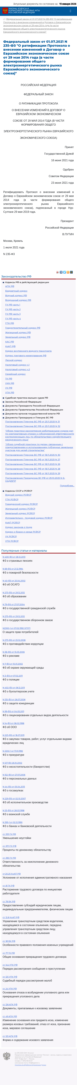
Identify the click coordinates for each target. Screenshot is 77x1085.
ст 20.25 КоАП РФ (12, 874)
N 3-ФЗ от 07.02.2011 (13, 676)
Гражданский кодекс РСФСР (21, 504)
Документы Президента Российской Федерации (32, 405)
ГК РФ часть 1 (12, 304)
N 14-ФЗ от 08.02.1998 (13, 723)
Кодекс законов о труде (18, 527)
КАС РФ (9, 341)
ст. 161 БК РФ (9, 941)
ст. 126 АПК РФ (10, 1004)
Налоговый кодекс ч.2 (17, 369)
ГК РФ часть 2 (12, 309)
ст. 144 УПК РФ (10, 965)
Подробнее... (67, 485)
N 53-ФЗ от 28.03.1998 (13, 810)
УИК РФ (9, 383)
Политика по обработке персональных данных (30, 1065)
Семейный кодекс (15, 374)
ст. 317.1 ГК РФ (9, 846)
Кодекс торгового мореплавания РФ (25, 355)
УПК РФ (9, 392)
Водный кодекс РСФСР (18, 494)
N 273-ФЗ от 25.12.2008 (14, 640)
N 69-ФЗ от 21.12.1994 (13, 569)
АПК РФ (9, 286)
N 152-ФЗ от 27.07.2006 (14, 775)
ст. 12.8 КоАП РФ (11, 917)
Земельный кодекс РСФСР (20, 513)
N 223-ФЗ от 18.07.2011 (13, 735)
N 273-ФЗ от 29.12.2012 (14, 592)
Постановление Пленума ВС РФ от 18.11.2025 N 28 (32, 468)
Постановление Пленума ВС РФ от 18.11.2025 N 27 (32, 459)
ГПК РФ (9, 323)
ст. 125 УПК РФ (10, 977)
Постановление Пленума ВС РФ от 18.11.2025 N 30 (32, 455)
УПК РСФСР (12, 541)
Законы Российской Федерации (23, 401)
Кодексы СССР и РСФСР (18, 491)
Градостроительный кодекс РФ (22, 327)
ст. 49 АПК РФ (10, 1016)
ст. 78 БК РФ (9, 901)
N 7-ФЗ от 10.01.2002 (13, 664)
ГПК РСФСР (11, 499)
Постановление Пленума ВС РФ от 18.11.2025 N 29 (32, 473)
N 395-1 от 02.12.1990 (12, 822)
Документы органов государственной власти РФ (32, 413)
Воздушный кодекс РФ (18, 300)
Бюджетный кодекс (16, 290)
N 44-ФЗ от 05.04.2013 (14, 786)
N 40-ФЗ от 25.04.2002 (14, 580)
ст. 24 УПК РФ (10, 988)
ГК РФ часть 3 (12, 314)
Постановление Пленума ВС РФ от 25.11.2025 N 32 (32, 426)
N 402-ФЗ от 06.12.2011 (14, 687)
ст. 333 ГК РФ (9, 834)
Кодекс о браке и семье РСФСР (23, 531)
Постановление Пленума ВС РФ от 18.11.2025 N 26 (32, 464)
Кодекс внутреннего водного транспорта (28, 351)
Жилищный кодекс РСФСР (20, 508)
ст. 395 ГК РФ (9, 858)
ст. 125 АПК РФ (10, 1036)
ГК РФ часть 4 (13, 318)
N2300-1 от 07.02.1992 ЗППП (16, 628)
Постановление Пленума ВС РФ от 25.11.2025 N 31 (32, 421)
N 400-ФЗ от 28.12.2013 (14, 557)
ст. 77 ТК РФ (9, 953)
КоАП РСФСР (12, 522)
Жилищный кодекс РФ (18, 332)
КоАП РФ (10, 346)
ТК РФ (8, 378)
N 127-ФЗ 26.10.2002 (12, 763)
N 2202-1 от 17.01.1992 (13, 751)
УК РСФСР (11, 536)
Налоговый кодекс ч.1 (17, 364)
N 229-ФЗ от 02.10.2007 (14, 798)
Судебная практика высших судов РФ (26, 397)
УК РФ (8, 388)
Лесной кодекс (13, 360)
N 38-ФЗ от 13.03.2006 (14, 652)
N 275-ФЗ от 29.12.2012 (14, 616)
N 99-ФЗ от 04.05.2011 (13, 711)
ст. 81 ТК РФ (8, 885)
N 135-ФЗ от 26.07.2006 (14, 699)
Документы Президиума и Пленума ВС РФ (29, 417)
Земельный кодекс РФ (17, 337)
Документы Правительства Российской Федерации (34, 409)
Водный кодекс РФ (16, 295)
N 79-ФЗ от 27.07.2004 (14, 604)
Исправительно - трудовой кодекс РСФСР (28, 518)
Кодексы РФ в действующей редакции (27, 282)
